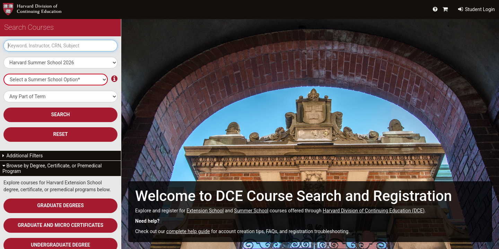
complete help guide (188, 231)
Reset (60, 134)
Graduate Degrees (60, 205)
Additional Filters (22, 155)
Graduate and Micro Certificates (60, 225)
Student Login (476, 9)
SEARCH (60, 114)
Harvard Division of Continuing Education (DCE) (373, 210)
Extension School (205, 210)
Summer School (251, 210)
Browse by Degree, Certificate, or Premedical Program (52, 168)
